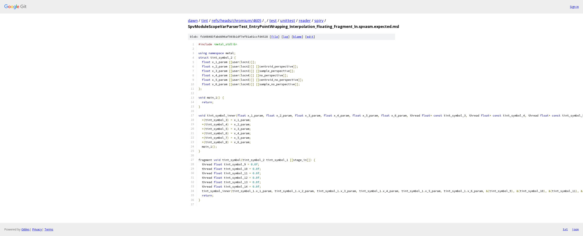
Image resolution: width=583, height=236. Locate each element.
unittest (287, 20)
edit (310, 36)
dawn (193, 20)
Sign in (574, 7)
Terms (48, 229)
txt (565, 229)
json (575, 229)
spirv (318, 20)
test (273, 20)
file (274, 36)
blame (297, 36)
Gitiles (25, 229)
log (285, 36)
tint (204, 20)
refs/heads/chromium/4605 (236, 20)
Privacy (37, 229)
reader (305, 20)
